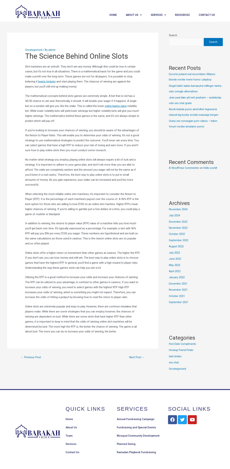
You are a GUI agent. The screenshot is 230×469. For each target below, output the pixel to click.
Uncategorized (33, 49)
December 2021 (178, 281)
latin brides (175, 353)
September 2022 (178, 238)
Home (113, 14)
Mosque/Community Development (138, 432)
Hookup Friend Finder (181, 346)
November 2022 (178, 226)
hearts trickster (47, 81)
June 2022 (175, 256)
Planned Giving (126, 440)
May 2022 (174, 262)
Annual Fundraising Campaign (136, 415)
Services (158, 15)
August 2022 (176, 244)
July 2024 (174, 214)
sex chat (174, 358)
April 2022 (175, 268)
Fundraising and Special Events (137, 423)
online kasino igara (116, 106)
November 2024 (178, 208)
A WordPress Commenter (184, 166)
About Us (134, 15)
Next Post (136, 357)
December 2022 (178, 220)
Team (69, 432)
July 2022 (174, 250)
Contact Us (207, 14)
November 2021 (178, 287)
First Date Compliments (183, 340)
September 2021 (178, 299)
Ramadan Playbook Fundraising (137, 448)
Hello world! (211, 166)
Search (173, 35)
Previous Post (32, 357)
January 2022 (177, 274)
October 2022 (177, 232)
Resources (182, 14)
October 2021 (177, 293)
